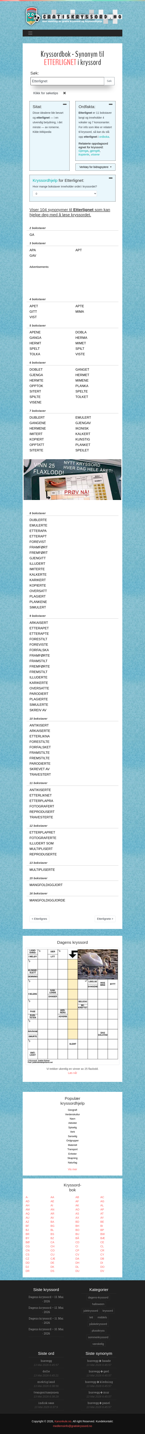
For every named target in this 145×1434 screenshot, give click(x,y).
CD (77, 1242)
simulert (38, 607)
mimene (82, 380)
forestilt (38, 639)
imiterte (37, 569)
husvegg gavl (99, 1371)
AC (102, 1197)
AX (77, 1217)
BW (102, 1234)
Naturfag (72, 1162)
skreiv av (38, 710)
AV (52, 1217)
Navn (72, 1118)
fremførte (40, 666)
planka (81, 386)
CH (53, 1246)
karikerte (39, 683)
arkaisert (39, 623)
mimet (80, 343)
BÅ (77, 1238)
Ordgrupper (72, 1140)
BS (52, 1234)
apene (35, 332)
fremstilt (38, 672)
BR (27, 1234)
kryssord (108, 1310)
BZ (52, 1238)
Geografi (72, 1110)
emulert (83, 417)
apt (78, 250)
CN (28, 1250)
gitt (33, 311)
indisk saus (46, 1403)
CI (76, 1246)
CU (53, 1254)
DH (77, 1262)
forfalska (39, 650)
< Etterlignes (39, 918)
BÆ (102, 1238)
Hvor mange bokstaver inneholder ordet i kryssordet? (65, 186)
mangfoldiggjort (46, 885)
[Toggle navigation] (30, 33)
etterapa (38, 531)
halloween (98, 1304)
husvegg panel (99, 1403)
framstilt (38, 661)
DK (52, 1266)
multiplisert (41, 849)
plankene (38, 602)
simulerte (39, 705)
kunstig (82, 439)
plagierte (39, 699)
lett (91, 1317)
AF (77, 1201)
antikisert (39, 725)
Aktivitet (72, 1123)
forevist (38, 542)
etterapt (38, 536)
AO (77, 1209)
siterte (36, 450)
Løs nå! (72, 1072)
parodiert (39, 694)
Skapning (72, 1158)
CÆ (53, 1258)
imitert (36, 434)
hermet (82, 375)
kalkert (82, 434)
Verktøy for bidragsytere (94, 167)
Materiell (72, 1145)
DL (77, 1266)
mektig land (46, 1382)
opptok (36, 386)
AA (52, 1197)
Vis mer (72, 1169)
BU (77, 1234)
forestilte (39, 742)
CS (27, 1254)
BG (53, 1225)
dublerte (38, 520)
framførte (40, 655)
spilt (79, 349)
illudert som (42, 843)
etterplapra (41, 801)
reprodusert (42, 812)
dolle (46, 1371)
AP (102, 1209)
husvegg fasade (99, 1361)
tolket (81, 397)
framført (39, 547)
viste (80, 354)
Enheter (72, 1154)
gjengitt (95, 150)
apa (33, 250)
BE (102, 1221)
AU (27, 1217)
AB (77, 1197)
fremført (39, 553)
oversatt (38, 591)
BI (101, 1225)
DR (28, 1270)
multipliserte (42, 870)
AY (102, 1217)
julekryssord (90, 1310)
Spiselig (72, 1127)
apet (34, 306)
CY (102, 1254)
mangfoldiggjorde (47, 900)
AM (28, 1209)
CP (77, 1250)
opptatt (37, 445)
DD (28, 1262)
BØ (28, 1242)
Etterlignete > (105, 918)
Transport (72, 1149)
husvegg (46, 1361)
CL (102, 1246)
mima (79, 311)
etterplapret (42, 832)
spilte (35, 397)
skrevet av (40, 769)
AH (27, 1205)
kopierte (84, 154)
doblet (36, 369)
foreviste (39, 644)
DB (102, 1258)
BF (27, 1225)
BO (77, 1230)
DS (52, 1270)
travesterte (41, 817)
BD (77, 1221)
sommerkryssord (98, 1337)
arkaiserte (40, 731)
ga (32, 235)
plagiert (38, 596)
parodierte (40, 763)
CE (102, 1242)
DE (52, 1262)
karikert (38, 580)
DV (102, 1270)
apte (79, 306)
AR (52, 1213)
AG (102, 1201)
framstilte (40, 753)
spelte (81, 391)
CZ (27, 1258)
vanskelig (98, 1343)
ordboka (104, 136)
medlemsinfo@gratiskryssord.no (72, 1426)
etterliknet (41, 795)
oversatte (39, 688)
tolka (35, 354)
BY (27, 1238)
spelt (35, 349)
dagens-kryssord (98, 1297)
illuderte (38, 677)
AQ (28, 1213)
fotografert (42, 806)
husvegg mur (99, 1392)
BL (52, 1230)
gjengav (83, 423)
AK (77, 1205)
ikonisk (82, 428)
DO (102, 1266)
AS (77, 1213)
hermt (35, 343)
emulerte (38, 525)
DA (77, 1258)
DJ (27, 1266)
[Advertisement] (72, 279)
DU (77, 1270)
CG (28, 1246)
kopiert (37, 439)
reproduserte (43, 854)
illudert (37, 564)
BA (52, 1221)
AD (27, 1201)
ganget (82, 369)
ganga (35, 338)
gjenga (36, 375)
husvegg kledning (99, 1382)
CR (102, 1250)
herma (81, 338)
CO (53, 1250)
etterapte (39, 634)
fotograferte (43, 838)
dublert (37, 417)
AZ (27, 1221)
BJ (27, 1230)
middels (102, 1317)
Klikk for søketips (45, 93)
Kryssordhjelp (45, 180)
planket (82, 445)
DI (101, 1262)
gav (33, 255)
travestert (40, 774)
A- (27, 1197)
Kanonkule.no (63, 1421)
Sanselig (72, 1136)
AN (52, 1209)
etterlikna (40, 736)
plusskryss (98, 1330)
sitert (35, 391)
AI (52, 1205)
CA (52, 1242)
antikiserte (40, 790)
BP (102, 1230)
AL (102, 1205)
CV (77, 1254)
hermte (36, 380)
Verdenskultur (72, 1114)
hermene (38, 428)
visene (95, 154)
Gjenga (83, 150)
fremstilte (40, 758)
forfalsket (40, 747)
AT (102, 1213)
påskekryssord (98, 1324)
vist (33, 317)
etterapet (39, 628)
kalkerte (38, 574)
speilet (82, 450)
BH (77, 1225)
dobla (81, 332)
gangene (38, 423)
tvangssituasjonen (46, 1392)
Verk (72, 1131)
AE (52, 1201)
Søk (109, 81)
